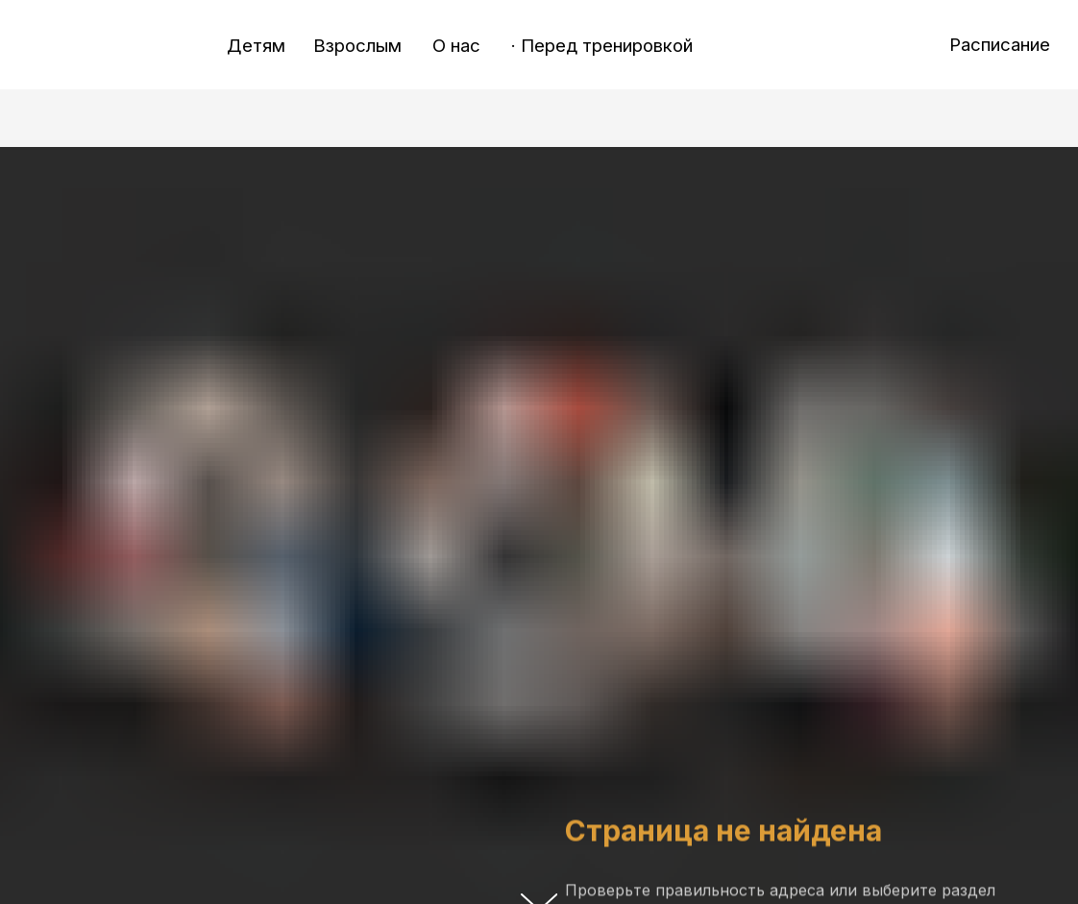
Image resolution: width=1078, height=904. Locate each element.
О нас (456, 46)
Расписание (999, 45)
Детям (256, 46)
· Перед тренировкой (602, 46)
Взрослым (357, 46)
